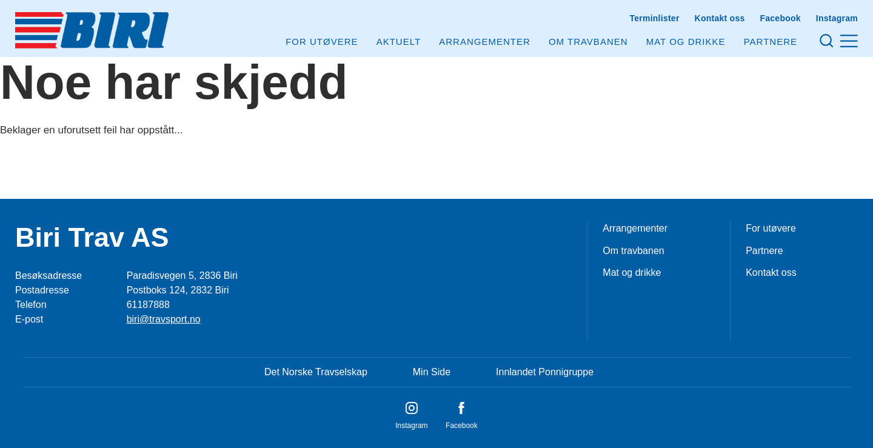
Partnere (770, 41)
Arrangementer (484, 41)
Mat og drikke (686, 41)
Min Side (431, 372)
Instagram (837, 18)
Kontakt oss (720, 18)
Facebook (780, 18)
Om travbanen (633, 251)
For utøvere (322, 41)
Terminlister (654, 18)
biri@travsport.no (164, 319)
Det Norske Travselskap (315, 372)
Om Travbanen (588, 41)
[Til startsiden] (92, 30)
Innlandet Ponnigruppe (545, 372)
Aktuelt (398, 41)
